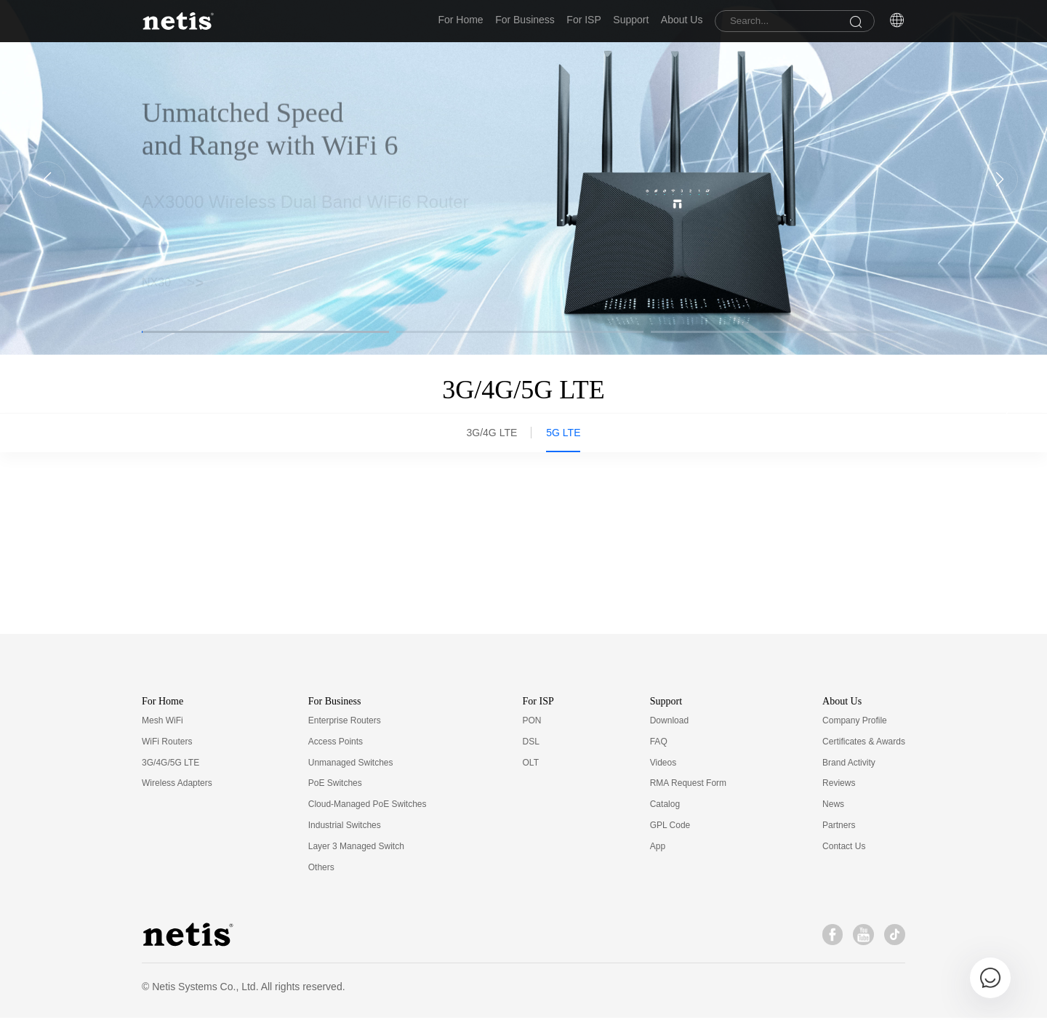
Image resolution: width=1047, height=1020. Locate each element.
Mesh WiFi (162, 723)
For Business (486, 21)
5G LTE (563, 434)
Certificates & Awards (863, 744)
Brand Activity (848, 764)
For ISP (554, 21)
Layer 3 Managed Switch (356, 848)
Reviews (838, 785)
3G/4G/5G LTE (170, 764)
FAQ (658, 744)
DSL (531, 744)
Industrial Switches (344, 827)
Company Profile (854, 723)
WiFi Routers (167, 744)
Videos (663, 764)
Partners (838, 827)
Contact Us (843, 848)
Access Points (335, 744)
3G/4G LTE (492, 434)
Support (611, 21)
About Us (672, 21)
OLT (531, 764)
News (833, 806)
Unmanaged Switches (350, 764)
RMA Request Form (688, 785)
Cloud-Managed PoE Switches (367, 806)
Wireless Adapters (177, 785)
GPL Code (670, 827)
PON (532, 723)
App (657, 848)
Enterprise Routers (344, 723)
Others (321, 869)
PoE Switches (335, 785)
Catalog (665, 806)
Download (669, 723)
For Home (411, 21)
